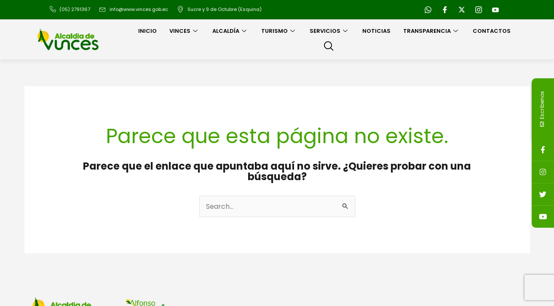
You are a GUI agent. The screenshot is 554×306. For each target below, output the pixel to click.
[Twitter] (461, 9)
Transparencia (431, 31)
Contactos (492, 31)
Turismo (279, 31)
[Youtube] (495, 9)
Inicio (147, 31)
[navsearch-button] (328, 46)
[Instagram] (478, 9)
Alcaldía (230, 31)
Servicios (330, 31)
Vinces (184, 31)
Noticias (376, 31)
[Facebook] (445, 9)
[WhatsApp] (428, 9)
